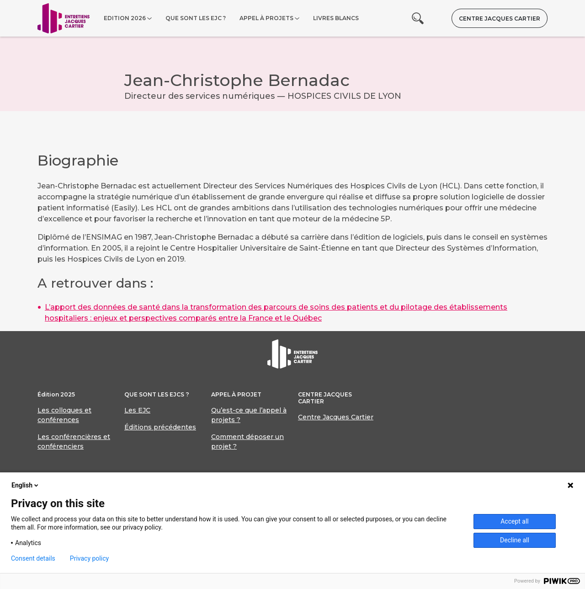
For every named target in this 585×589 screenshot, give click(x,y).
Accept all (514, 521)
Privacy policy (89, 558)
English (25, 485)
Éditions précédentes (160, 427)
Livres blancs (336, 18)
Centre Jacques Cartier (499, 18)
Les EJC (137, 410)
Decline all (514, 540)
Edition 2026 (125, 18)
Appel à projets (266, 18)
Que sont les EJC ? (195, 18)
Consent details (33, 558)
